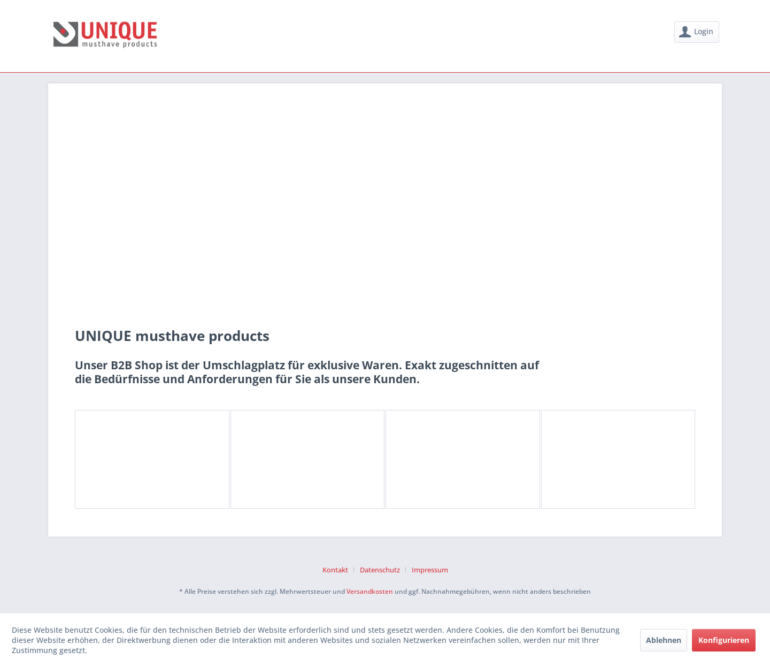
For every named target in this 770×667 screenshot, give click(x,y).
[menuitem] (696, 32)
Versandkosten (369, 591)
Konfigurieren (723, 640)
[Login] (696, 32)
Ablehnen (663, 640)
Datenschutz (380, 570)
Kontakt (335, 570)
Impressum (430, 570)
